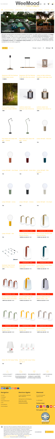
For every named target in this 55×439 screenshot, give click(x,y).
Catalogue (3, 397)
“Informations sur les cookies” (12, 435)
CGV (2, 402)
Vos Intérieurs (4, 404)
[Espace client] (44, 4)
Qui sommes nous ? (5, 400)
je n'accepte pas (38, 431)
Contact (3, 399)
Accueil (2, 395)
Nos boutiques (4, 406)
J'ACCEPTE (49, 431)
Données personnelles (23, 403)
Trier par (35, 48)
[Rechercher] (1, 4)
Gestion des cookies (23, 401)
